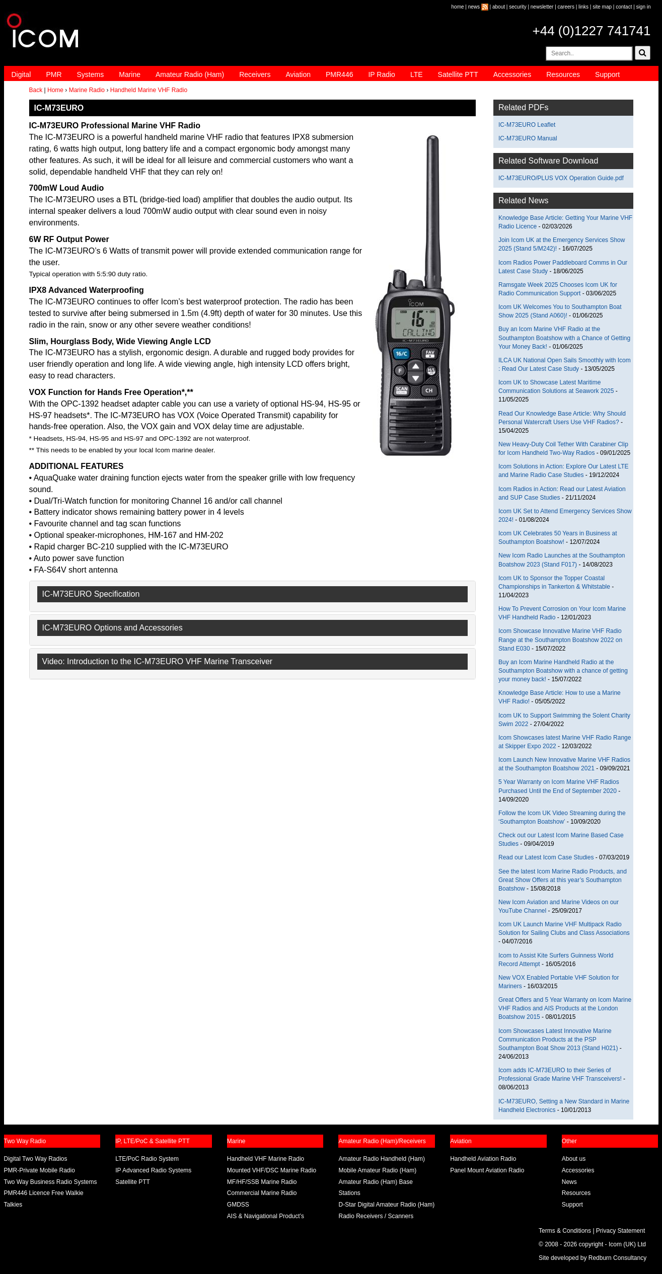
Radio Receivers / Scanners (375, 1216)
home (458, 7)
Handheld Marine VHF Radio (148, 90)
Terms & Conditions (565, 1230)
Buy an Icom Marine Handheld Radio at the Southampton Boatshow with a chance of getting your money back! (563, 671)
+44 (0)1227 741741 (592, 30)
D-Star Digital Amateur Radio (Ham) (386, 1204)
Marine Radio (87, 90)
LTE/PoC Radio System (147, 1158)
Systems (90, 74)
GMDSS (238, 1204)
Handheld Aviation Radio (483, 1158)
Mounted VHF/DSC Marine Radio (271, 1170)
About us (573, 1158)
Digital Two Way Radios (35, 1158)
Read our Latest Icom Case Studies (546, 857)
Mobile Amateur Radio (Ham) (377, 1170)
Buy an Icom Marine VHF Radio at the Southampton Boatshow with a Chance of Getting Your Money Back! (564, 338)
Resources (563, 74)
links (583, 7)
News (569, 1181)
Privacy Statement (620, 1230)
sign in (643, 7)
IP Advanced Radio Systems (153, 1170)
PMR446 (339, 74)
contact (624, 7)
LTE (416, 74)
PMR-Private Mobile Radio (39, 1170)
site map (602, 7)
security (517, 7)
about (498, 7)
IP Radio (381, 74)
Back (36, 90)
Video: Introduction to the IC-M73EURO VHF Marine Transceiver (157, 661)
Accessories (512, 74)
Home (55, 90)
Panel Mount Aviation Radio (487, 1170)
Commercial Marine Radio (262, 1193)
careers (566, 7)
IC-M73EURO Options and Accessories (112, 627)
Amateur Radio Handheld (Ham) (381, 1158)
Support (607, 74)
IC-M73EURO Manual (527, 138)
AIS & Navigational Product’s (265, 1216)
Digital (21, 74)
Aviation (298, 74)
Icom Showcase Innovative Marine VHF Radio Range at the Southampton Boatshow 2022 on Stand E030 (560, 639)
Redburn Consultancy (617, 1257)
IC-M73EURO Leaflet (526, 124)
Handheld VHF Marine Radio (265, 1158)
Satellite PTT (458, 74)
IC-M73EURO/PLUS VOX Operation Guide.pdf (561, 178)
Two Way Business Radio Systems (50, 1181)
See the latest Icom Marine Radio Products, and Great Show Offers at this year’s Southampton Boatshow (562, 880)
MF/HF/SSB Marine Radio (262, 1181)
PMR (53, 74)
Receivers (254, 74)
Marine (129, 74)
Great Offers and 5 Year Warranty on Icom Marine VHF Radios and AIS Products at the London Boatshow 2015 (564, 1008)
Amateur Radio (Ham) (190, 74)
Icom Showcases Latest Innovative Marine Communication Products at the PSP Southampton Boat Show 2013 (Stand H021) (558, 1039)
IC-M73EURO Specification (91, 594)
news (474, 7)
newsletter (542, 7)
